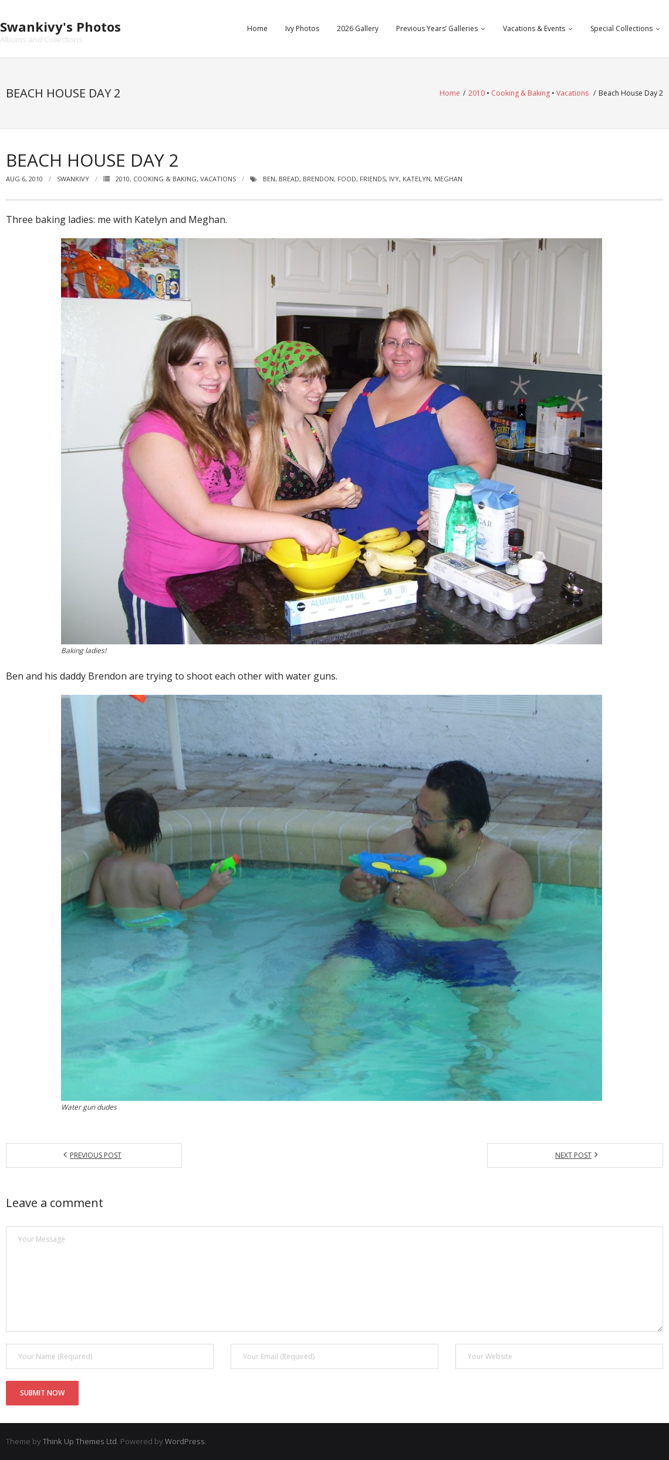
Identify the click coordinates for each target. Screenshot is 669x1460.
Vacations (572, 93)
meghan (448, 178)
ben (269, 178)
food (346, 178)
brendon (318, 178)
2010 (476, 93)
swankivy (73, 178)
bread (289, 178)
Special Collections (621, 28)
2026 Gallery (358, 28)
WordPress (185, 1441)
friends (373, 178)
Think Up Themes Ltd (80, 1441)
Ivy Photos (302, 28)
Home (257, 28)
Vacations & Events (534, 28)
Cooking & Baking (520, 93)
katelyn (417, 178)
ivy (394, 178)
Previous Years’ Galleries (437, 28)
